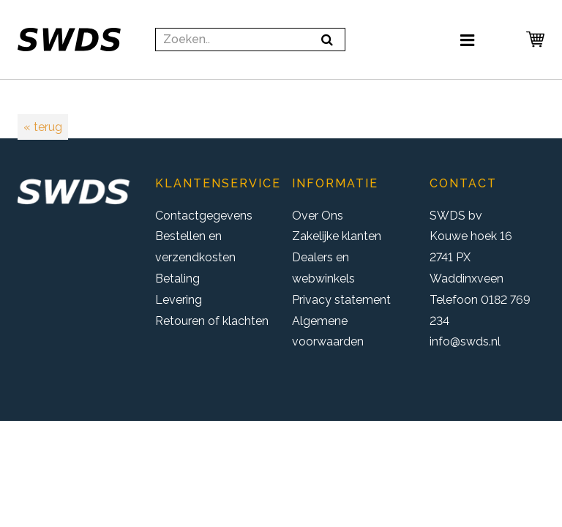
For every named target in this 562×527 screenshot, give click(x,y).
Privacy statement (341, 300)
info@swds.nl (465, 341)
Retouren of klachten (212, 321)
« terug (42, 127)
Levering (178, 300)
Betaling (177, 278)
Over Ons (317, 216)
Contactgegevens (203, 216)
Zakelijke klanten (336, 236)
